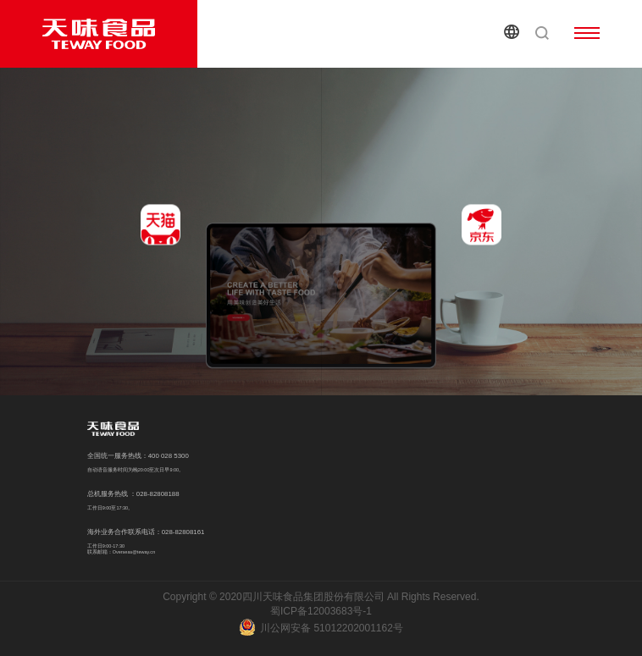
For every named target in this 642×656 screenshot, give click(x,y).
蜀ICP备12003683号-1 (321, 611)
